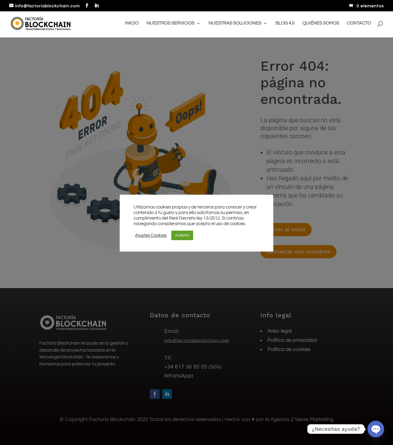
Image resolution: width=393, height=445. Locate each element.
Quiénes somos (320, 23)
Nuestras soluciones (234, 23)
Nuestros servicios (170, 23)
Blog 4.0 (284, 23)
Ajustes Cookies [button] (151, 235)
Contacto (359, 23)
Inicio (131, 23)
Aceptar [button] (182, 235)
